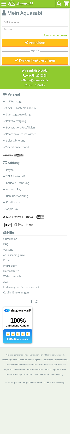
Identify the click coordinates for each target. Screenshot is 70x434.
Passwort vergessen (56, 35)
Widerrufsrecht (12, 276)
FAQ (5, 244)
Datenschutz (11, 271)
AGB (5, 282)
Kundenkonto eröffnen (35, 60)
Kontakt (8, 260)
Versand (8, 249)
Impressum (10, 266)
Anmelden (35, 42)
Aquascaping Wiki (14, 255)
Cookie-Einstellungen (16, 292)
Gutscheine (10, 239)
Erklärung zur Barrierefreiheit (21, 287)
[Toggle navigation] (3, 3)
